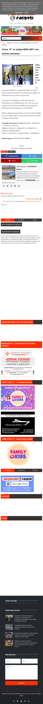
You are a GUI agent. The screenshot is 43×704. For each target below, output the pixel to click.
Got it (27, 12)
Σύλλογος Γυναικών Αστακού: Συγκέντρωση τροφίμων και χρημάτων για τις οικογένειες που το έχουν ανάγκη (25, 643)
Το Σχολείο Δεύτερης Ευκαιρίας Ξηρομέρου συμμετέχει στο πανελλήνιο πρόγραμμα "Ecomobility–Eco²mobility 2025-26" (25, 618)
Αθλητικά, (34, 59)
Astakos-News (6, 693)
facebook (21, 220)
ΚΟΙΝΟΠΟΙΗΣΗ (12, 156)
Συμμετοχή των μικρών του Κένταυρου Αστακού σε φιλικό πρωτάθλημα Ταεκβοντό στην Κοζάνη (25, 634)
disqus (35, 220)
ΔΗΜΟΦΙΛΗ (21, 470)
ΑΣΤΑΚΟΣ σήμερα (21, 506)
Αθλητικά (10, 43)
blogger (7, 220)
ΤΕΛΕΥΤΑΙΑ (8, 470)
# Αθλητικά (11, 152)
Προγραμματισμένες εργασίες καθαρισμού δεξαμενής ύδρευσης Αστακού (24, 627)
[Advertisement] (22, 213)
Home (3, 43)
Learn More (19, 12)
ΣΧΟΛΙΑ (35, 470)
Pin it (12, 161)
